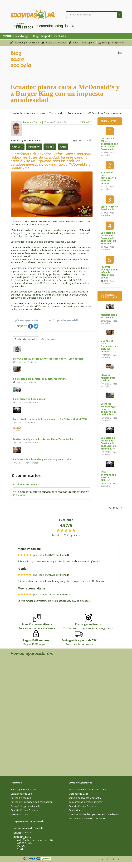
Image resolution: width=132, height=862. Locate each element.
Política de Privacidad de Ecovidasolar (31, 801)
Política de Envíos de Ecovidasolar (87, 789)
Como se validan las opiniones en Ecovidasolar (94, 814)
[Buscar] (94, 14)
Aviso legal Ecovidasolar (23, 789)
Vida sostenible (107, 153)
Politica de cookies (20, 797)
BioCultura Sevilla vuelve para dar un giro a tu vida (42, 458)
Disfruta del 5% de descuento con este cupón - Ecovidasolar (48, 358)
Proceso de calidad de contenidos (87, 818)
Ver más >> (115, 507)
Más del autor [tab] (49, 339)
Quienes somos (19, 814)
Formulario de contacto (29, 827)
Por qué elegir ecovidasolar (25, 805)
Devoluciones (75, 809)
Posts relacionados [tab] (26, 339)
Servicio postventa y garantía (84, 797)
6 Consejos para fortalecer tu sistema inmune (40, 378)
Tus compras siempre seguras (85, 801)
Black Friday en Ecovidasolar (29, 398)
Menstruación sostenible (109, 316)
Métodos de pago (78, 793)
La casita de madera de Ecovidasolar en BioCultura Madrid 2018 (50, 418)
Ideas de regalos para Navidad (108, 377)
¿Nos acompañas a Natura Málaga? (108, 476)
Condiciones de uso (21, 793)
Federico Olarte (32, 122)
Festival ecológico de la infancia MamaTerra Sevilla (43, 438)
